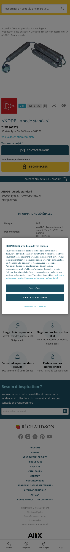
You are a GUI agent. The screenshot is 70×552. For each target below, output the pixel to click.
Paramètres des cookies (35, 306)
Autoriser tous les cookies (35, 297)
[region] (35, 276)
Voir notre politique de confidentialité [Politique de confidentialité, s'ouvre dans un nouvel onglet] (41, 278)
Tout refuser (35, 288)
